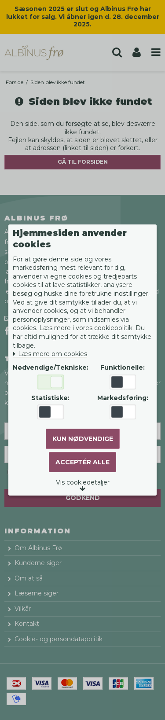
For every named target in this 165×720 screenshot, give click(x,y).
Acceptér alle (82, 462)
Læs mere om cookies (50, 354)
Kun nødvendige (82, 439)
